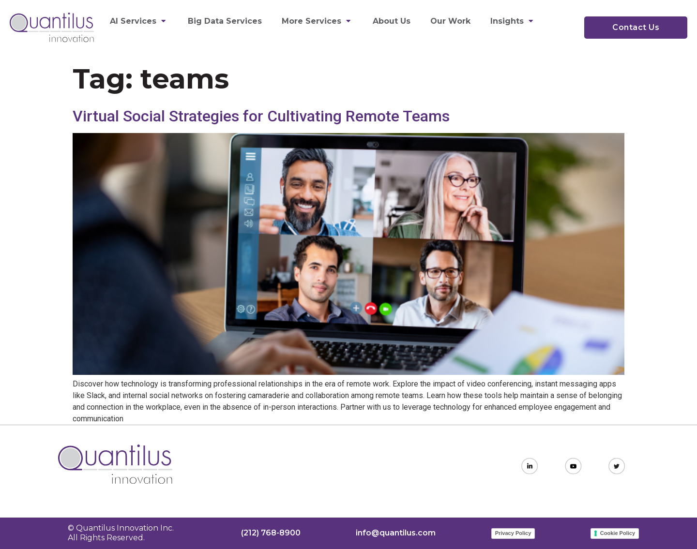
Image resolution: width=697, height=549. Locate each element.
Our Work (450, 21)
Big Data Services (225, 21)
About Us (391, 21)
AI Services (139, 21)
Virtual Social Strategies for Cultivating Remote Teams (261, 116)
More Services (317, 21)
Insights (512, 21)
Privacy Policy (513, 533)
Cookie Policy (617, 533)
